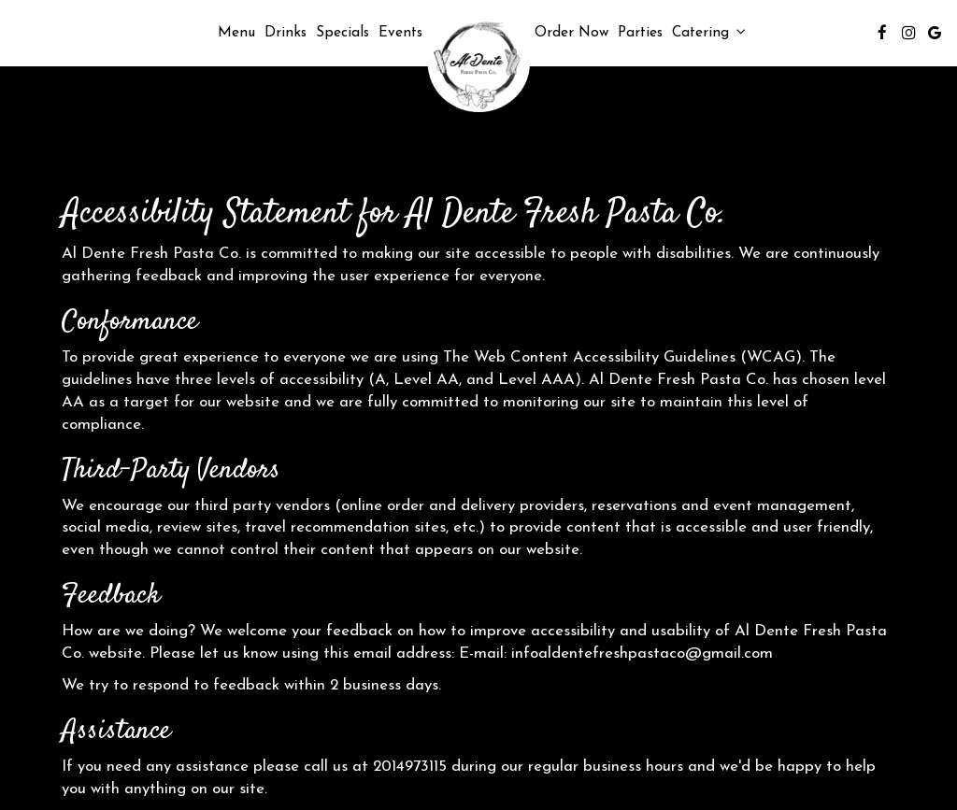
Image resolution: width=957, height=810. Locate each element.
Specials (342, 32)
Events (400, 32)
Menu (236, 32)
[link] (478, 63)
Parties (640, 32)
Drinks (285, 32)
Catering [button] (709, 32)
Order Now (571, 32)
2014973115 (410, 766)
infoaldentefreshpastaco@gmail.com (642, 653)
